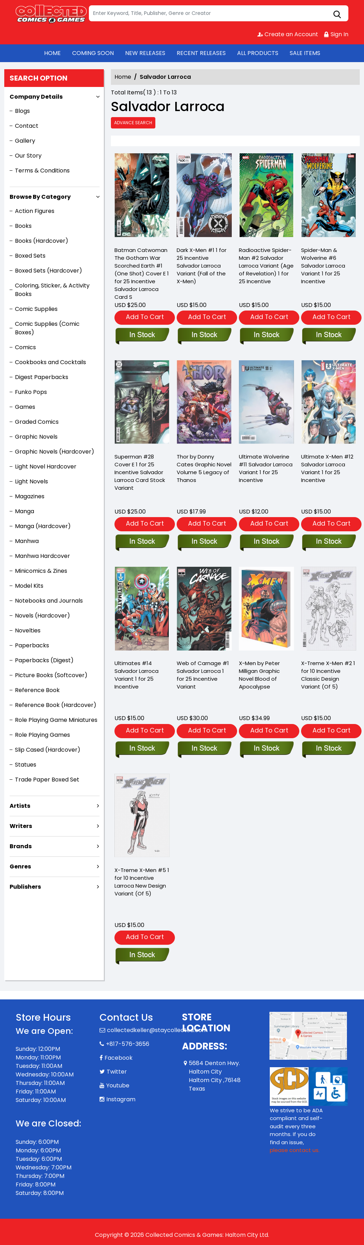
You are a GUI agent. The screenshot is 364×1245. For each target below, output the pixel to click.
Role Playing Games (42, 735)
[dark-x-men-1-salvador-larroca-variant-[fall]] (204, 196)
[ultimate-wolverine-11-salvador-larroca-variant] (266, 542)
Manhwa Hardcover (42, 556)
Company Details (36, 97)
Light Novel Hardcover (45, 466)
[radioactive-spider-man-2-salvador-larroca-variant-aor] (266, 196)
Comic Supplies (36, 309)
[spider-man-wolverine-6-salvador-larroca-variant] (328, 196)
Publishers (25, 887)
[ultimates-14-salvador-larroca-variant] (142, 748)
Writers (21, 826)
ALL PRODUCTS (257, 53)
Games (25, 407)
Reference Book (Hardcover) (55, 705)
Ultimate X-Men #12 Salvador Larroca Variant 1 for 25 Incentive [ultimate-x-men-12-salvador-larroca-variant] (327, 468)
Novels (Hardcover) (42, 615)
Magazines (29, 496)
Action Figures (34, 211)
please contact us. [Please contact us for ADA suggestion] (295, 1150)
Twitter (117, 1072)
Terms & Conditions (42, 170)
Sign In (335, 34)
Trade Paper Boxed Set (47, 779)
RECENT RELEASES (201, 53)
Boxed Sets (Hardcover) (48, 271)
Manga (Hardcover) (43, 526)
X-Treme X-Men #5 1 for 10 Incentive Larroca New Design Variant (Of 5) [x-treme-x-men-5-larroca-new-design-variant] (141, 881)
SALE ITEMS (305, 53)
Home (122, 77)
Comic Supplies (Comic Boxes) (47, 328)
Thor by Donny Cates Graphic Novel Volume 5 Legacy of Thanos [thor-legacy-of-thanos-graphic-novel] (204, 468)
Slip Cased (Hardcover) (47, 750)
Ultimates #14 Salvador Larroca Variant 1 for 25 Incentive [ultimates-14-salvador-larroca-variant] (136, 674)
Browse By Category (40, 197)
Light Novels (31, 481)
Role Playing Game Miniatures (56, 720)
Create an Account (287, 34)
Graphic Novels (36, 437)
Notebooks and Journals (49, 601)
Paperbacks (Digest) (44, 660)
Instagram (120, 1099)
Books (23, 226)
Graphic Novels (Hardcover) (54, 452)
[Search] (218, 13)
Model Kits (29, 586)
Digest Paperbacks (41, 377)
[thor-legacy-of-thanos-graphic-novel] (204, 542)
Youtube (117, 1085)
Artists (20, 806)
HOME (52, 53)
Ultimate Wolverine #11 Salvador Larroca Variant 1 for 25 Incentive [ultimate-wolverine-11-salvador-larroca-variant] (266, 468)
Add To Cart (145, 316)
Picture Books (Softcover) (51, 675)
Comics (25, 347)
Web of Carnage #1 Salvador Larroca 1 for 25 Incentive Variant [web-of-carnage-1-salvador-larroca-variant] (203, 674)
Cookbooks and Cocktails (50, 362)
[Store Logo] (51, 13)
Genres (20, 866)
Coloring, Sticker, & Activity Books (52, 289)
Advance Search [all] (133, 123)
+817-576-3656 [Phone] (127, 1044)
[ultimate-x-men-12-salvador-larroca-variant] (328, 542)
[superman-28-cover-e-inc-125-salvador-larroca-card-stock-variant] (142, 542)
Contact (26, 126)
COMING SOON (93, 53)
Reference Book (37, 690)
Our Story (28, 156)
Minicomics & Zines (41, 571)
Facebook (119, 1058)
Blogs (22, 111)
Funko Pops (31, 392)
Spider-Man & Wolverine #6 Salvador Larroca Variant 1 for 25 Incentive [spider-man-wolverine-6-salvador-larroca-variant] (323, 265)
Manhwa (27, 541)
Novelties (28, 630)
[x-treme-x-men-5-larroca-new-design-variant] (142, 955)
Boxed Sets (30, 256)
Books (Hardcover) (41, 241)
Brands (21, 846)
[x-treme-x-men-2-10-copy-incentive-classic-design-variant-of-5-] (328, 748)
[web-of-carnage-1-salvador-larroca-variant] (204, 748)
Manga (24, 511)
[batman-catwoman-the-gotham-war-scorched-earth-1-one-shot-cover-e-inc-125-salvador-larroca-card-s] (142, 196)
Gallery (25, 141)
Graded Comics (37, 422)
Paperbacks (32, 645)
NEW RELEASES (145, 53)
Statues (25, 765)
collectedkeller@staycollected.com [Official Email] (157, 1030)
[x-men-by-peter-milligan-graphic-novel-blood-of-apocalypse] (266, 748)
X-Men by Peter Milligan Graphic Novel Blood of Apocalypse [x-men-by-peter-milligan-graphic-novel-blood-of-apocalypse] (259, 674)
